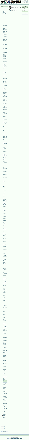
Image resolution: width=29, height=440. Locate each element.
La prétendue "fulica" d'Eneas (4, 142)
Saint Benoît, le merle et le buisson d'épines (5, 48)
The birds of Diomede (4, 106)
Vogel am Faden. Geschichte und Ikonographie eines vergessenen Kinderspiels (5, 363)
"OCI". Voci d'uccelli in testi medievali (5, 326)
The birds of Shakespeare (4, 292)
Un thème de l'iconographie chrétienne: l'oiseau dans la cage (5, 367)
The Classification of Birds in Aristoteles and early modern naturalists (5, 348)
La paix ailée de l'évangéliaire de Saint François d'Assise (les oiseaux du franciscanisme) (4, 225)
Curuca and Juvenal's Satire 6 (5, 92)
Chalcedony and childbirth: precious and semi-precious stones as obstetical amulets (5, 53)
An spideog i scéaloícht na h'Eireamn (4, 147)
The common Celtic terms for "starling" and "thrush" (5, 75)
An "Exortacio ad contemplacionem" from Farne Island (5, 101)
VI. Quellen (3, 416)
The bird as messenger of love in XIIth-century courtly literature (5, 386)
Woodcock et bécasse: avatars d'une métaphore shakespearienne (5, 77)
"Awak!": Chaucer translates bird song (5, 400)
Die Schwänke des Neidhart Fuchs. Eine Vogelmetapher (5, 333)
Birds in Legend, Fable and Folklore (5, 210)
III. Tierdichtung (3, 12)
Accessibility (25, 0)
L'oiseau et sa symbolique (4, 183)
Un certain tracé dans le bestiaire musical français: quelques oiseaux (5, 151)
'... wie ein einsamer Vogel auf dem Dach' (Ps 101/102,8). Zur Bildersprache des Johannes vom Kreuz (5, 329)
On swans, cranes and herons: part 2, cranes (5, 114)
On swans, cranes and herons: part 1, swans (5, 112)
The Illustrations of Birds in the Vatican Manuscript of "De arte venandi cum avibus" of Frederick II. (5, 318)
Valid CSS (17, 438)
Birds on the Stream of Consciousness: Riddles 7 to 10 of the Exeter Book (5, 324)
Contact (27, 0)
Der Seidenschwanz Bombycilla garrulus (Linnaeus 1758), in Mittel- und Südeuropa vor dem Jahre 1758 (5, 139)
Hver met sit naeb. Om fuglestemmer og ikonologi (5, 169)
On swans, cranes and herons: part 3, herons (5, 116)
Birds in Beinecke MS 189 (5, 287)
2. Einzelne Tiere (4, 415)
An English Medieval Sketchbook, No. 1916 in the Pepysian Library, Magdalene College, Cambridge (5, 296)
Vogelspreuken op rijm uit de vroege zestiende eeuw (5, 355)
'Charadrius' (4, 343)
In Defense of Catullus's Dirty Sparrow (4, 64)
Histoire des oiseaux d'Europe (5, 269)
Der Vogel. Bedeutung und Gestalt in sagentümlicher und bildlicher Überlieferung (5, 254)
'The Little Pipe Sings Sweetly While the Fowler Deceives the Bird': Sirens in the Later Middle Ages (5, 404)
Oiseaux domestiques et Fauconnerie (4, 232)
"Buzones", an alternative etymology (4, 99)
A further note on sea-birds (5, 40)
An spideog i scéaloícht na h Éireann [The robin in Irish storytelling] (5, 85)
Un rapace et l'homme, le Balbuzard (4, 154)
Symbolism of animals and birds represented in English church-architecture (5, 284)
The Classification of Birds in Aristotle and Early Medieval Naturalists (5, 202)
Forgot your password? (3, 431)
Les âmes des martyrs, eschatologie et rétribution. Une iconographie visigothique (4, 206)
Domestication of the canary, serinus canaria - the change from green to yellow (5, 135)
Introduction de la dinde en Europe (5, 356)
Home (2, 3)
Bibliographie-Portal (11, 2)
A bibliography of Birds (5, 256)
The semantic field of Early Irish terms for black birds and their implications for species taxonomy (5, 108)
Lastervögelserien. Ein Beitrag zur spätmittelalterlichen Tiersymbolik (5, 249)
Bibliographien (5, 3)
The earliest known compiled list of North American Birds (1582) (5, 213)
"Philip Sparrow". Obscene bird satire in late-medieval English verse (5, 80)
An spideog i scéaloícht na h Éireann (4, 88)
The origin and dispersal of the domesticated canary (4, 94)
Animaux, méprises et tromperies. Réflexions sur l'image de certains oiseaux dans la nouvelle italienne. (5, 408)
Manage (9, 3)
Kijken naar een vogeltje (4, 263)
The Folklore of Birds (4, 167)
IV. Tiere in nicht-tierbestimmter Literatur (4, 13)
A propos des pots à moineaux (5, 96)
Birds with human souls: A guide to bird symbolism (5, 238)
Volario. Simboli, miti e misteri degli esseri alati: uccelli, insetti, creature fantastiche (5, 178)
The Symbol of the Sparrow (5, 82)
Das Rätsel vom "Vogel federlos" (4, 388)
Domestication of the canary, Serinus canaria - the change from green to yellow (5, 30)
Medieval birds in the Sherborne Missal (5, 127)
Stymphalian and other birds (5, 28)
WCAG (11, 438)
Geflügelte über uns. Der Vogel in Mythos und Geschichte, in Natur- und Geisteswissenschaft (5, 241)
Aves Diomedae (4, 55)
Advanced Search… (26, 2)
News (13, 3)
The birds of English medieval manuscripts (5, 314)
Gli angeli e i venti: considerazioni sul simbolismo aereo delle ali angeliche (5, 175)
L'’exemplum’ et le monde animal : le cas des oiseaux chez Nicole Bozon (5, 279)
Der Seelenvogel (5, 200)
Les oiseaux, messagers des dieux (4, 345)
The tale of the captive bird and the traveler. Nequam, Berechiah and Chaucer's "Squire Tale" (5, 377)
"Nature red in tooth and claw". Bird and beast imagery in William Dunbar (5, 398)
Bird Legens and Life (4, 265)
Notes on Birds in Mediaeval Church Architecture (5, 282)
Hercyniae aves (4, 65)
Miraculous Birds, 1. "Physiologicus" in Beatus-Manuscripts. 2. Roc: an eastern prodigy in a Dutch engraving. (5, 120)
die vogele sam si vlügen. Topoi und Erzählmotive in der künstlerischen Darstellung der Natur (5, 341)
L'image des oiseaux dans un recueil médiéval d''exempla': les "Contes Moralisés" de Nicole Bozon (5, 275)
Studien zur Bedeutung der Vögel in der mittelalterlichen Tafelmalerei (4, 299)
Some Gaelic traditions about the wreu (5, 90)
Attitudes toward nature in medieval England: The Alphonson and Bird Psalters (5, 290)
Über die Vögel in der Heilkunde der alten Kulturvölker (5, 163)
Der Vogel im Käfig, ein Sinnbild (5, 369)
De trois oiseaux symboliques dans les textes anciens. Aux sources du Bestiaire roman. (5, 25)
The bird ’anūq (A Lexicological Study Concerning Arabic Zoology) (5, 72)
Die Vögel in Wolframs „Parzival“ (5, 414)
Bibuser (10, 10)
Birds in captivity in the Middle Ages (5, 268)
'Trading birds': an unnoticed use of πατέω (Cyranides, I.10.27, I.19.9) (5, 172)
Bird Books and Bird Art (5, 358)
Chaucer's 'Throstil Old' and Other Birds (5, 302)
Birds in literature (5, 379)
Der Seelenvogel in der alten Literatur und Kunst (5, 381)
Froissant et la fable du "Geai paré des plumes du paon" (5, 61)
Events (16, 3)
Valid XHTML (14, 438)
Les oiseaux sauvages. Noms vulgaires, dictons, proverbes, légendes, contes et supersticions (5, 235)
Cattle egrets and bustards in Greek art (5, 129)
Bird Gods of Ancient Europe (5, 185)
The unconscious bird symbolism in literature (5, 384)
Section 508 (8, 438)
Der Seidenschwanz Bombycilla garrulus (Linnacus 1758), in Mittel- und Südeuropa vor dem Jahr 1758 (5, 68)
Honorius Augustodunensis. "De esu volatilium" (5, 188)
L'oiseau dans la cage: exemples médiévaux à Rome (5, 371)
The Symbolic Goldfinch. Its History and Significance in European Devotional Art (4, 58)
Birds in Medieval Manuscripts (5, 309)
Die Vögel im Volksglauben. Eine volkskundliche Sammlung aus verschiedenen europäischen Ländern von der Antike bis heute (5, 192)
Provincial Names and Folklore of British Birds (5, 259)
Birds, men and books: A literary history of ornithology (4, 261)
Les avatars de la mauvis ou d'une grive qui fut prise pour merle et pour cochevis (5, 44)
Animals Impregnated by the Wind (5, 272)
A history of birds (5, 186)
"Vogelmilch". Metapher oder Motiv (4, 196)
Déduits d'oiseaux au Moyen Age (5, 396)
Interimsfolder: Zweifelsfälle (3, 417)
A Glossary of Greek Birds (5, 304)
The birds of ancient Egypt (5, 209)
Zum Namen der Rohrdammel (4, 148)
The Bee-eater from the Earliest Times (5, 50)
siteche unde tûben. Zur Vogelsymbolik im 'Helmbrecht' (5, 337)
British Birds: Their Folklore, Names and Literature (5, 199)
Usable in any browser (21, 438)
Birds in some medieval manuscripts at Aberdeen (4, 312)
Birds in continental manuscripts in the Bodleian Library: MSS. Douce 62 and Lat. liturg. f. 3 (5, 306)
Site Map (22, 0)
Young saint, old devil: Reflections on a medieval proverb (5, 39)
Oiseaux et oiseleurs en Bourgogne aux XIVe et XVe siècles (5, 123)
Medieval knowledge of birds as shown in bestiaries (5, 321)
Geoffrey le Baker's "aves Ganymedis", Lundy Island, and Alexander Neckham (5, 104)
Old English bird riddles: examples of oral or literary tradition (5, 229)
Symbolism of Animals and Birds (5, 182)
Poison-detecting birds (5, 180)
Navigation (2, 6)
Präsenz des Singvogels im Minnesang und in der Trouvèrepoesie (5, 412)
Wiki (11, 3)
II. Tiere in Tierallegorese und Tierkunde (4, 11)
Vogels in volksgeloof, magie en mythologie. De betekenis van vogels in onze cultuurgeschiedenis (5, 351)
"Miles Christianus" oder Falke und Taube (5, 373)
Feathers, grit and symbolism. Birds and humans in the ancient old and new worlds (5, 132)
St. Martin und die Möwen (5, 335)
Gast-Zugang (25, 13)
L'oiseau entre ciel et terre (5, 143)
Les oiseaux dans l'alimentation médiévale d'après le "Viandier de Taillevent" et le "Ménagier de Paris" (5, 245)
